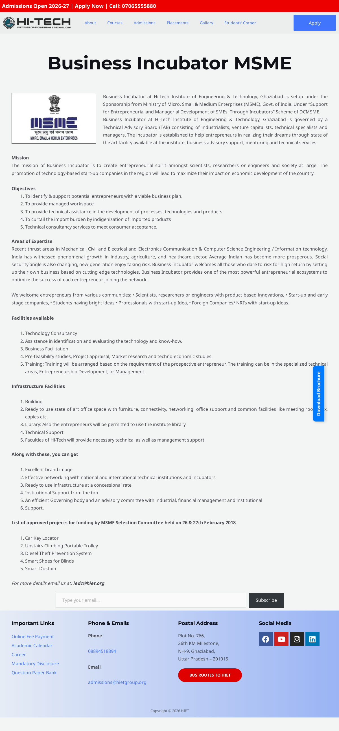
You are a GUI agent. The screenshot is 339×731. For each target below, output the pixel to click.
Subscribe (266, 600)
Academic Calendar (32, 645)
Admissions (145, 22)
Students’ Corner (240, 22)
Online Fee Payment (33, 636)
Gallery (206, 22)
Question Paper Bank (34, 672)
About (90, 22)
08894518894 (102, 651)
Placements (178, 22)
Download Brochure (319, 393)
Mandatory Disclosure (35, 663)
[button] (91, 22)
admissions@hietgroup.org (117, 682)
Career (19, 654)
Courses (115, 22)
